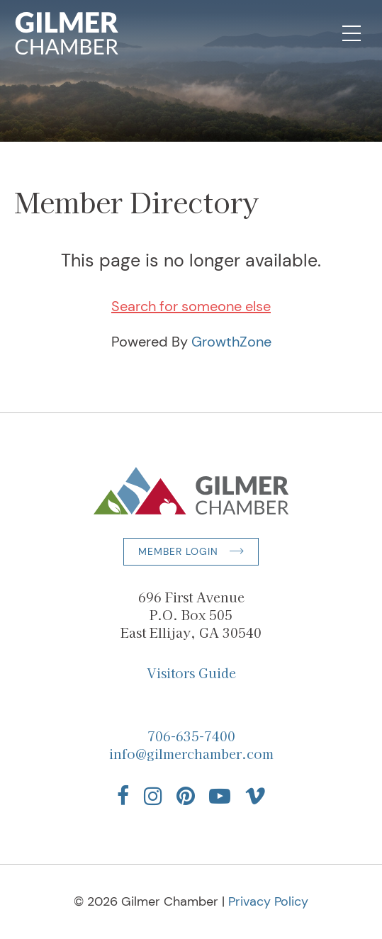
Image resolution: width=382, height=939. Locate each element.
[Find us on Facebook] (123, 795)
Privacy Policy (268, 901)
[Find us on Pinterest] (185, 795)
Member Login (178, 551)
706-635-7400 (191, 735)
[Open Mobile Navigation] (351, 33)
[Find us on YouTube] (219, 795)
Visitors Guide (191, 672)
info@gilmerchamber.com (191, 753)
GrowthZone (231, 341)
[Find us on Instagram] (153, 795)
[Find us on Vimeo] (255, 795)
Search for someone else (191, 306)
